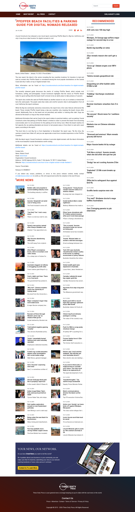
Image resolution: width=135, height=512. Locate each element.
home (18, 14)
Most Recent (29, 14)
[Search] (102, 6)
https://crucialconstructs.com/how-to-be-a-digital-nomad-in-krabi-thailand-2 (47, 162)
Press (48, 501)
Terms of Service (71, 501)
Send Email (23, 156)
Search (116, 6)
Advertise (55, 501)
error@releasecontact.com (24, 176)
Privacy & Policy (83, 501)
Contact (51, 14)
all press (41, 14)
